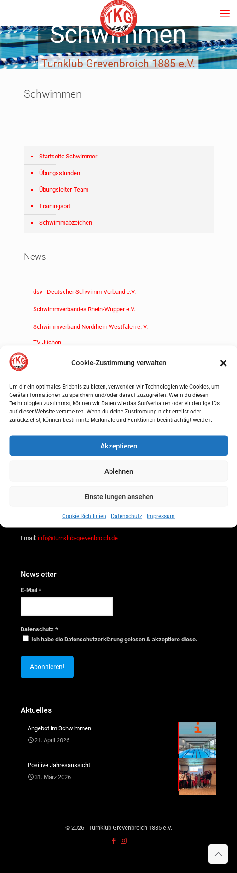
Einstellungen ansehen (118, 496)
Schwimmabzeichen (65, 222)
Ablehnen (118, 471)
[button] (223, 362)
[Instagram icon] (123, 841)
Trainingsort (54, 206)
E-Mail (31, 590)
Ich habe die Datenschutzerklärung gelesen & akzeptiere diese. (110, 639)
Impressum (161, 516)
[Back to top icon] (218, 854)
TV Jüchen (47, 342)
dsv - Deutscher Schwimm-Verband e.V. (84, 291)
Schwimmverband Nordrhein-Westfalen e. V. (90, 326)
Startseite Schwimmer (68, 156)
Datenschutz (126, 516)
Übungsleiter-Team (63, 189)
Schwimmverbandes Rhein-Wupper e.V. (84, 309)
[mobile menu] (224, 14)
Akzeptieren (118, 446)
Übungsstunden (59, 172)
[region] (118, 47)
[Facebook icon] (113, 841)
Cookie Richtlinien (84, 516)
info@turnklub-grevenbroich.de (78, 538)
